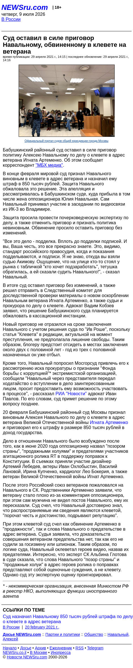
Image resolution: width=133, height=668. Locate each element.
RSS (79, 648)
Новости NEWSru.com (27, 657)
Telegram (95, 648)
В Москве (38, 652)
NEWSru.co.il (14, 652)
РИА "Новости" (71, 393)
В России (11, 19)
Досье (25, 648)
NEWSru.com (24, 7)
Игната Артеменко (109, 422)
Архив (40, 648)
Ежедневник (61, 648)
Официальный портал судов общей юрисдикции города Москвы (66, 140)
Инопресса (61, 652)
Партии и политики (62, 634)
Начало (10, 648)
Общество (93, 634)
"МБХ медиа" (49, 165)
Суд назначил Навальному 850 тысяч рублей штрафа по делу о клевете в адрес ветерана (68, 619)
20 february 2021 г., (42, 627)
